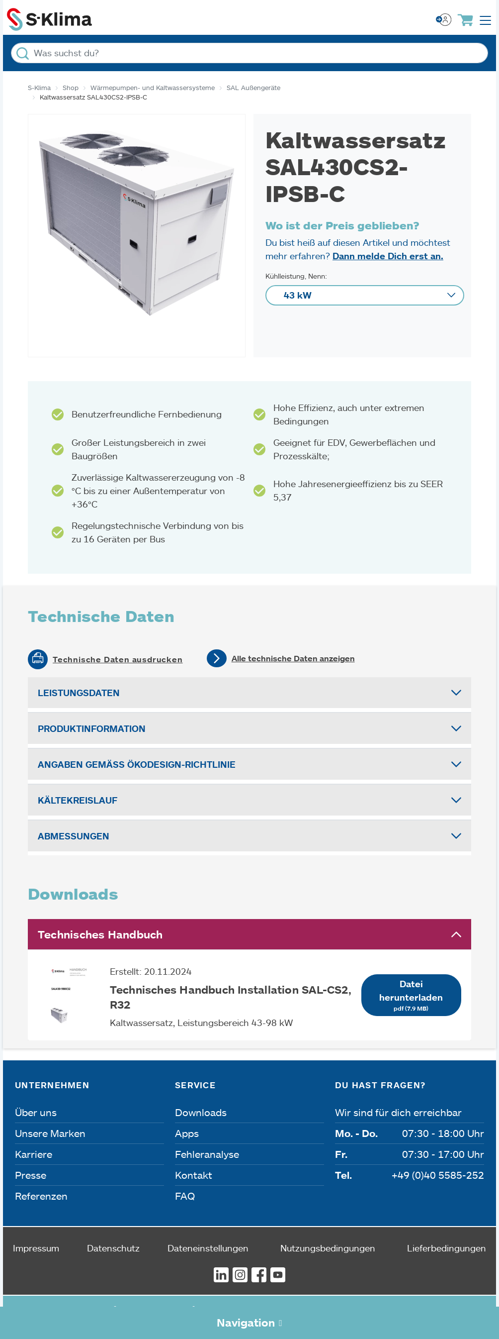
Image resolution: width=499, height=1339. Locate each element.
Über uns (36, 1112)
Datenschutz (113, 1247)
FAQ (185, 1196)
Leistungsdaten (79, 692)
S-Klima (39, 88)
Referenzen (41, 1196)
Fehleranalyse (207, 1154)
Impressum (36, 1247)
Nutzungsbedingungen (327, 1247)
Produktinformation (92, 728)
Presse (30, 1175)
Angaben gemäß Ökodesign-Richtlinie (137, 764)
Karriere (33, 1154)
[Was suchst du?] (249, 53)
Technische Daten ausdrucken (118, 659)
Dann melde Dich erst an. (388, 255)
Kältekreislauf (77, 800)
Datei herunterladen (411, 995)
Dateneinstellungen (208, 1247)
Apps (187, 1133)
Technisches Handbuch (100, 934)
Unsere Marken (50, 1133)
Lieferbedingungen (446, 1247)
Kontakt (193, 1175)
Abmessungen (73, 835)
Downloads (201, 1112)
